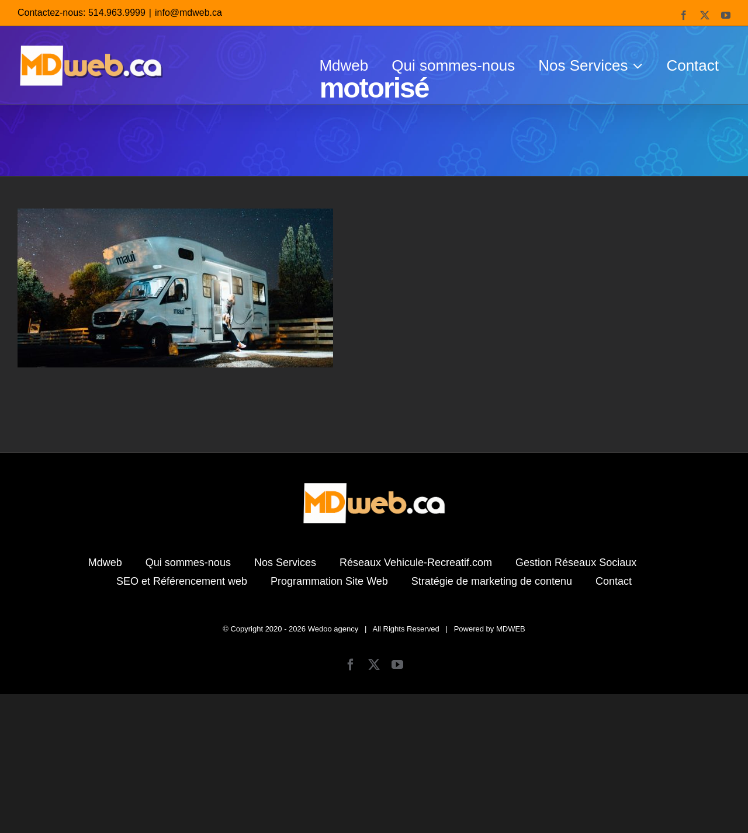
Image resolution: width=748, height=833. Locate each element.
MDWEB (510, 767)
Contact (613, 720)
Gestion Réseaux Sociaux (575, 701)
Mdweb (105, 701)
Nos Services (285, 701)
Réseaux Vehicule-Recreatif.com (416, 701)
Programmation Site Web (329, 720)
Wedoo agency (333, 767)
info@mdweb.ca (188, 13)
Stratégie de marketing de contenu (491, 720)
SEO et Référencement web (181, 720)
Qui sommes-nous (188, 701)
